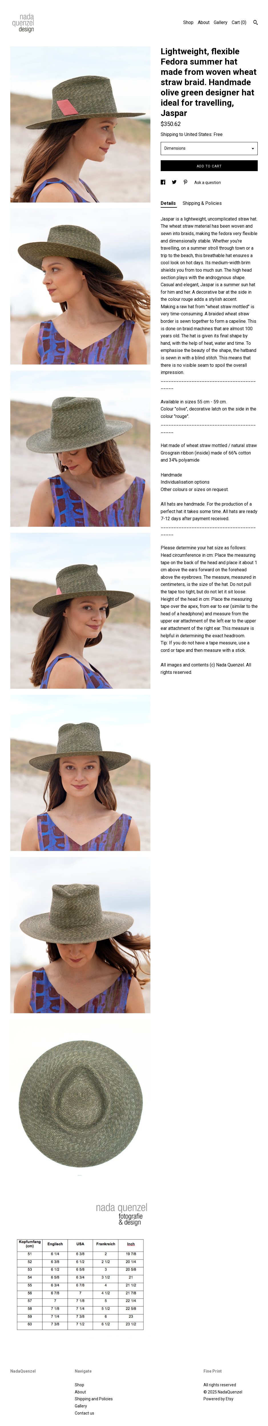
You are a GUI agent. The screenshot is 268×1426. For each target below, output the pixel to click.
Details (169, 203)
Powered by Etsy (218, 1399)
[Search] (255, 23)
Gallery (220, 22)
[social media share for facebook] (163, 182)
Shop (188, 22)
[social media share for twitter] (175, 182)
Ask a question (207, 182)
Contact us (84, 1413)
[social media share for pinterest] (186, 182)
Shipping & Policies (202, 203)
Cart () (239, 22)
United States (197, 134)
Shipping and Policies (94, 1399)
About (203, 22)
